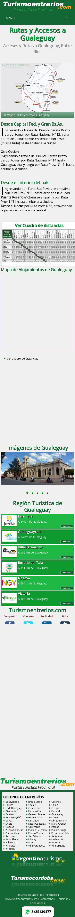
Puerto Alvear (13, 833)
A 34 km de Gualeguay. (37, 518)
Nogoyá (9, 827)
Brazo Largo (35, 801)
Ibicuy (54, 817)
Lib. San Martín (59, 820)
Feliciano (10, 814)
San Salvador (35, 836)
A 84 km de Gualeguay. (37, 534)
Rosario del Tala (60, 833)
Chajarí (32, 805)
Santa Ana (56, 836)
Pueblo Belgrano (37, 830)
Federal (55, 811)
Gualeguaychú (13, 817)
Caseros (56, 801)
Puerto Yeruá (35, 833)
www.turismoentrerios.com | (22, 899)
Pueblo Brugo (59, 830)
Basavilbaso (12, 801)
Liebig (8, 823)
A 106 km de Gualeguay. (37, 596)
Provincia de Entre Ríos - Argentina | (38, 894)
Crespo (55, 808)
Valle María (11, 842)
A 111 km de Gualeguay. (37, 565)
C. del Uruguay (13, 808)
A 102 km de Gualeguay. (37, 549)
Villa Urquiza (58, 845)
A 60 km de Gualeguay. (37, 580)
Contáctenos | (48, 899)
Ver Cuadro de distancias (22, 358)
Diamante (10, 811)
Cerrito (9, 805)
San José (10, 836)
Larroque (33, 820)
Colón (54, 805)
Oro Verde (34, 827)
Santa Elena (11, 839)
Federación (34, 811)
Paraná (55, 827)
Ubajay (32, 839)
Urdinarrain (57, 839)
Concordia (34, 808)
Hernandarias (36, 817)
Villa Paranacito (36, 845)
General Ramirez (37, 814)
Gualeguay (57, 814)
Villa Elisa (10, 845)
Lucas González (37, 823)
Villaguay (10, 848)
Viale (31, 842)
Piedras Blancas (14, 830)
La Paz (8, 820)
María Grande (59, 823)
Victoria (55, 842)
